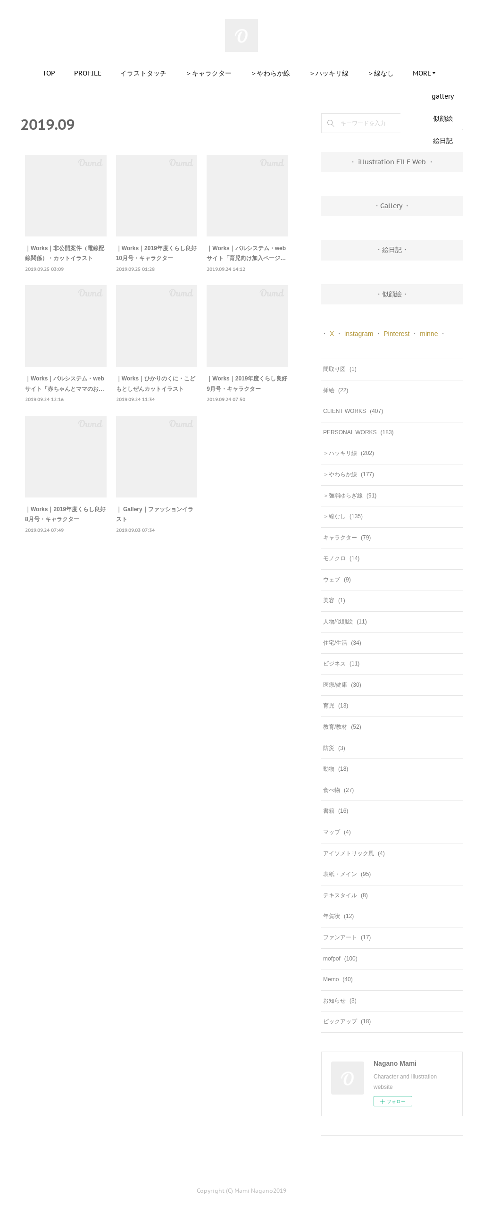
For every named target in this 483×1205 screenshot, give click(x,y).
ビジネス (341, 663)
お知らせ (340, 1000)
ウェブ (337, 579)
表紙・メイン (347, 874)
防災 (334, 748)
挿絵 (335, 390)
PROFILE (87, 73)
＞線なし (380, 73)
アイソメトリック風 (354, 853)
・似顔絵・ (391, 294)
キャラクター (347, 537)
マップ (337, 832)
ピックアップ (347, 1021)
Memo (338, 979)
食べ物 (338, 790)
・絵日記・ (391, 249)
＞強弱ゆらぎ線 (349, 495)
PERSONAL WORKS (358, 432)
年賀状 (338, 916)
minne (429, 333)
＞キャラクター (208, 73)
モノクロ (341, 558)
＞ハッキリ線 (329, 73)
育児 (335, 705)
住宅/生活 (342, 643)
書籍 (335, 811)
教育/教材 (342, 727)
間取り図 (340, 369)
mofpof (340, 958)
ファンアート (347, 937)
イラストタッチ (143, 73)
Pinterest (396, 333)
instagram (358, 333)
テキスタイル (345, 895)
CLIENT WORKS (353, 411)
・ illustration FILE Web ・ (392, 162)
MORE (422, 73)
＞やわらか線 (270, 73)
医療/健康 (342, 685)
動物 (335, 769)
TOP (48, 73)
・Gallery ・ (392, 206)
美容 (334, 600)
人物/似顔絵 (345, 621)
